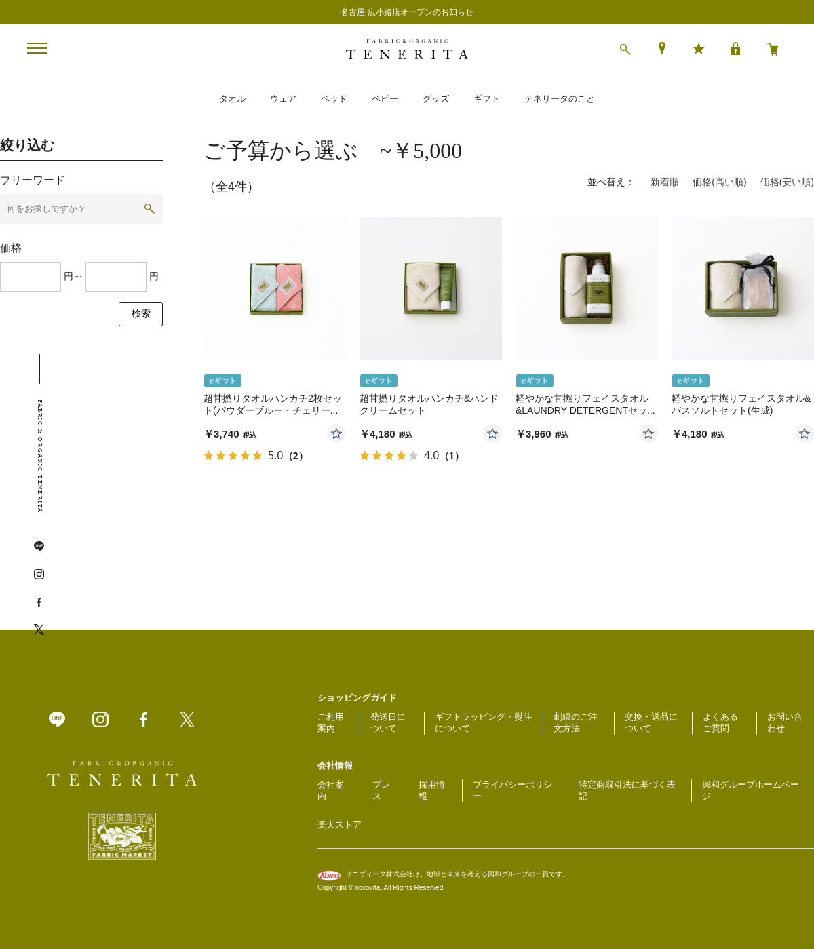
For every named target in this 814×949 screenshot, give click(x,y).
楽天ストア (339, 824)
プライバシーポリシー (512, 790)
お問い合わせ (784, 722)
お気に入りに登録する (336, 433)
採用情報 (432, 790)
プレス (381, 790)
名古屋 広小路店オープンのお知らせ (407, 12)
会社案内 (330, 790)
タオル (232, 98)
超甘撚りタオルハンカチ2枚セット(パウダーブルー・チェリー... (273, 404)
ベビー (385, 98)
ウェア (283, 98)
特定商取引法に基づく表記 (627, 790)
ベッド (334, 98)
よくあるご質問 (720, 722)
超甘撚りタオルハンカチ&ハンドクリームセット (429, 404)
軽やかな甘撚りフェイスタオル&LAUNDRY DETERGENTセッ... (585, 404)
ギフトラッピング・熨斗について (483, 722)
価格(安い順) (787, 181)
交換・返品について (651, 722)
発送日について (388, 722)
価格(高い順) (719, 181)
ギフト (486, 98)
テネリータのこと (559, 98)
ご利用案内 (330, 722)
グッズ (436, 98)
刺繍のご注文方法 (576, 722)
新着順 (665, 181)
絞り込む (27, 145)
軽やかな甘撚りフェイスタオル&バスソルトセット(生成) (741, 404)
